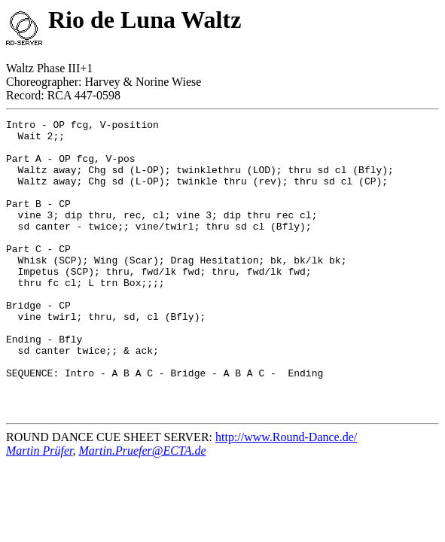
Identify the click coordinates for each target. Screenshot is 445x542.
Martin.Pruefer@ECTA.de (142, 509)
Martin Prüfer (39, 509)
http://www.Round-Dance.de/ (286, 495)
